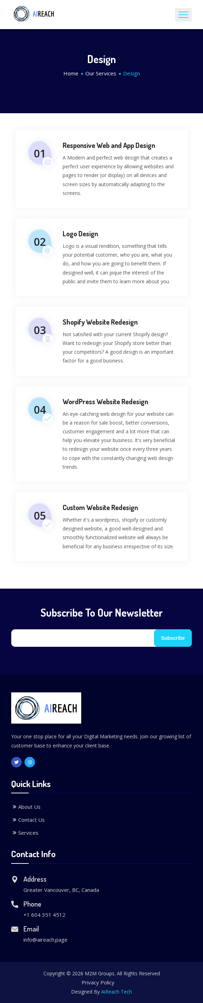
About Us (26, 806)
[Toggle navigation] (183, 14)
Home (70, 73)
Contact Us (28, 819)
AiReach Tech (116, 991)
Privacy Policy (98, 982)
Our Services (100, 73)
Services (24, 832)
